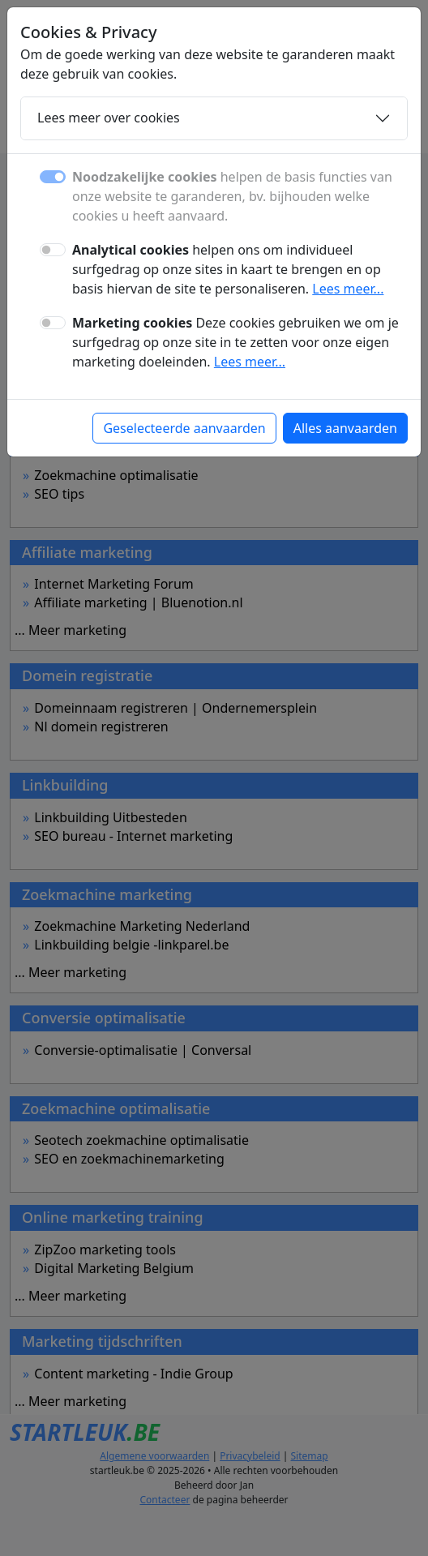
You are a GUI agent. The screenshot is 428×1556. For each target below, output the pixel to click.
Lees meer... (347, 289)
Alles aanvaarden (345, 428)
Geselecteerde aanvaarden (184, 428)
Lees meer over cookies (108, 117)
